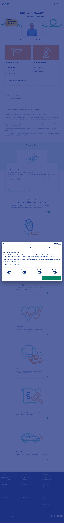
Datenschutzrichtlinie (19, 262)
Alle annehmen (51, 278)
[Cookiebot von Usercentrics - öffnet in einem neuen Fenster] (55, 244)
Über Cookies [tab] (52, 247)
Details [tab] (32, 247)
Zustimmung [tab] (12, 247)
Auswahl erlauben (31, 278)
